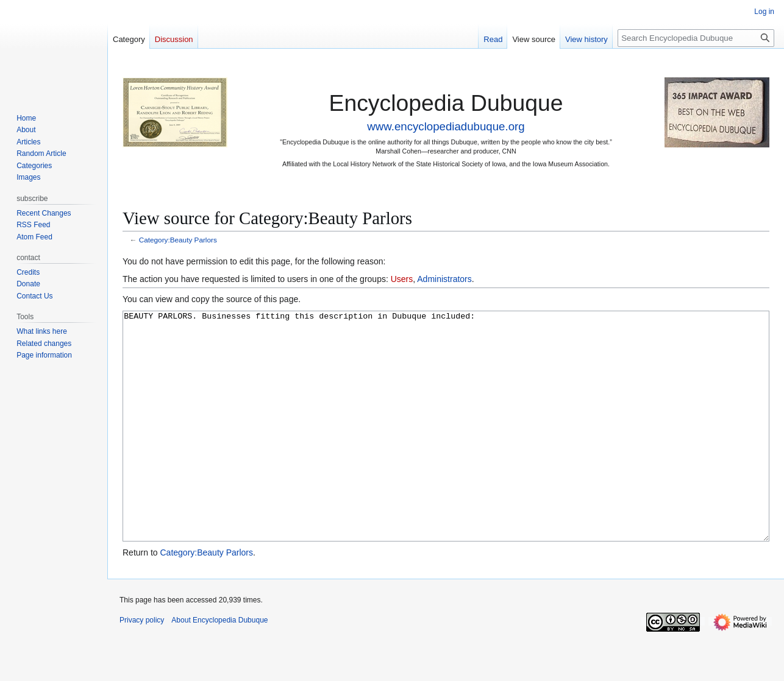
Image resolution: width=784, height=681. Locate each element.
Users (402, 279)
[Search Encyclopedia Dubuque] (696, 38)
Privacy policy (141, 666)
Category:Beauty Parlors (178, 240)
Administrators (444, 279)
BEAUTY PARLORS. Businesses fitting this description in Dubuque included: (446, 449)
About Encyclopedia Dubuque (219, 666)
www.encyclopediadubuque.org (445, 126)
